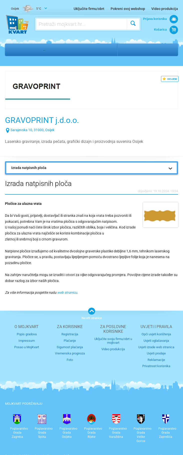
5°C (26, 9)
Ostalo (29, 50)
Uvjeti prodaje (156, 353)
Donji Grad (152, 50)
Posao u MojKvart (26, 347)
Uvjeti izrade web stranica (156, 347)
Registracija (69, 334)
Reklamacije (156, 359)
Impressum (26, 340)
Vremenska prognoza (70, 353)
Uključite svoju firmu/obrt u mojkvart (113, 340)
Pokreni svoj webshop (128, 9)
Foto (70, 359)
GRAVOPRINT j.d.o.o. (47, 120)
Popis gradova (27, 334)
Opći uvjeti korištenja (156, 334)
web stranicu (67, 292)
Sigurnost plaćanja (70, 347)
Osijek (129, 50)
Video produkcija (164, 9)
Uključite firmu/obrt (89, 9)
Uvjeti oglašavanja (156, 340)
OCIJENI (170, 78)
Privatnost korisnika (156, 366)
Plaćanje (70, 340)
